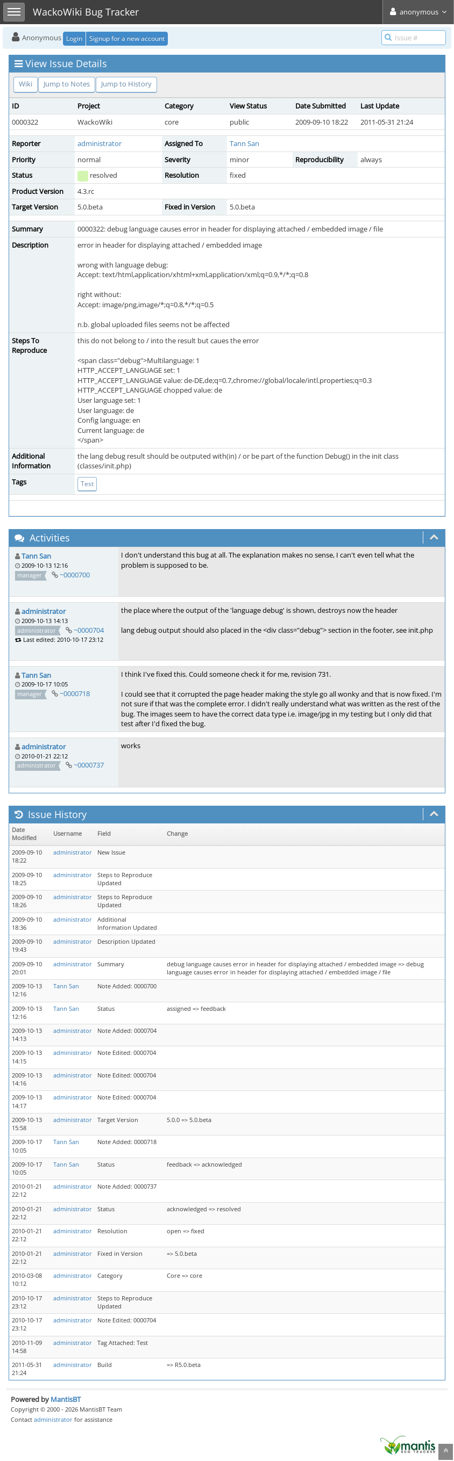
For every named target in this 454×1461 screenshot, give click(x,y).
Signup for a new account (127, 38)
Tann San (244, 143)
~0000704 (89, 630)
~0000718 (75, 693)
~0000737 (89, 765)
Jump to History (126, 84)
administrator (99, 143)
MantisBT (66, 1399)
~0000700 (75, 575)
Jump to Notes (67, 84)
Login (74, 38)
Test (87, 483)
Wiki (25, 84)
